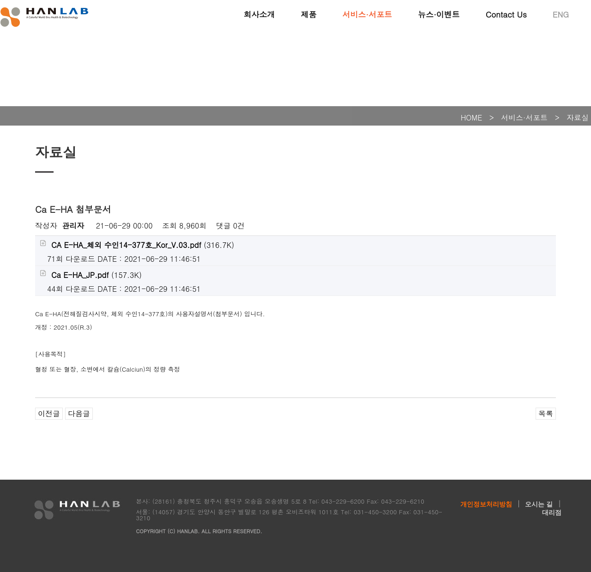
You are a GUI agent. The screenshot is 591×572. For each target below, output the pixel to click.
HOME (471, 117)
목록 (545, 413)
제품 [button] (308, 14)
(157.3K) (91, 275)
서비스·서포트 (524, 117)
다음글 (79, 413)
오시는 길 (539, 504)
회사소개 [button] (259, 14)
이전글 (49, 413)
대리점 (551, 512)
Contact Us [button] (506, 14)
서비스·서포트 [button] (367, 14)
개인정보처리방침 (486, 504)
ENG (561, 14)
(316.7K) (137, 245)
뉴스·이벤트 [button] (439, 14)
